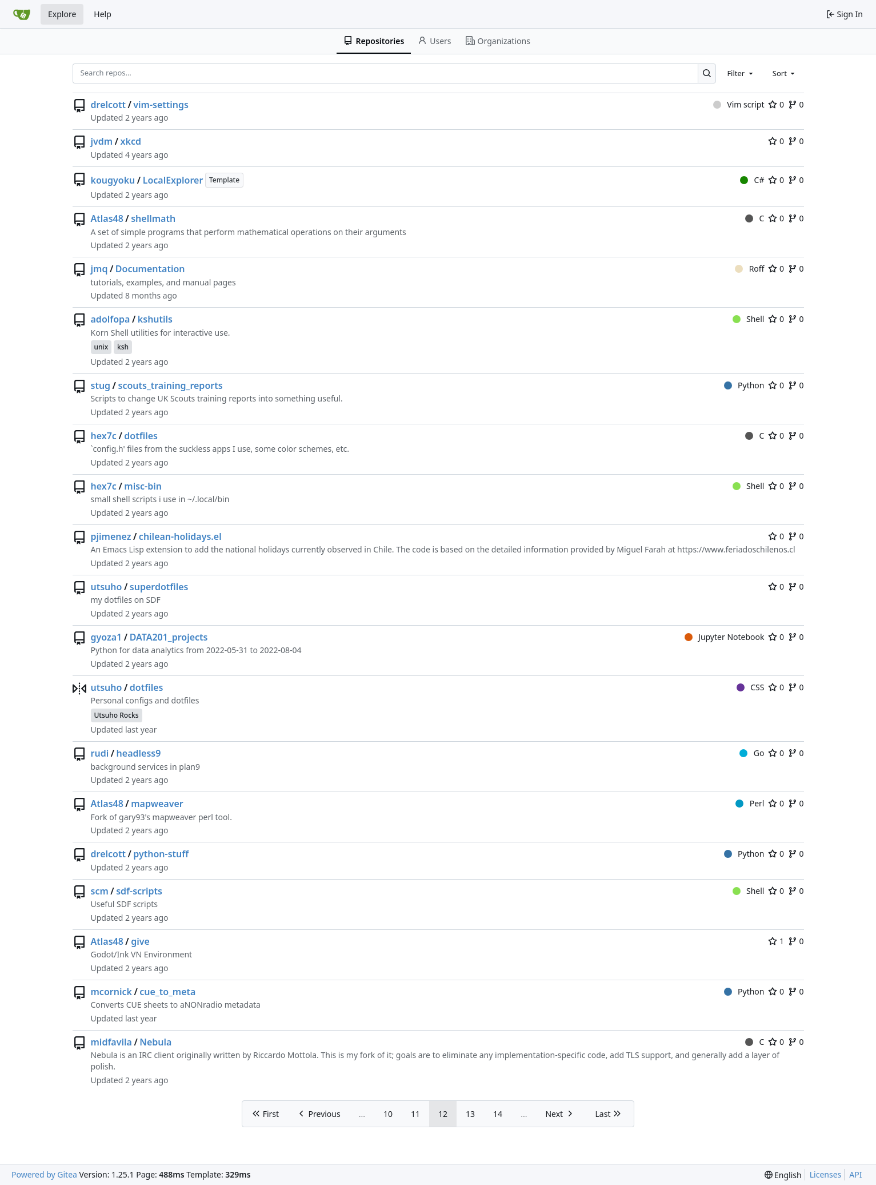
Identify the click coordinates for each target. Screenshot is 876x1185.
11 (415, 1113)
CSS (751, 687)
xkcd (131, 141)
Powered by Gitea (44, 1174)
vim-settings (161, 104)
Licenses (826, 1174)
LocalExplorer (173, 180)
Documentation (150, 269)
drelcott (108, 104)
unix (101, 347)
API (855, 1174)
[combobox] (740, 73)
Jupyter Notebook (725, 636)
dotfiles (141, 436)
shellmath (153, 218)
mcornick (111, 991)
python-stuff (161, 854)
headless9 (139, 753)
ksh (123, 347)
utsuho (106, 586)
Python (744, 385)
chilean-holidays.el (180, 536)
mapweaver (157, 803)
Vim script (739, 104)
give (140, 941)
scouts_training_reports (170, 385)
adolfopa (110, 319)
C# (752, 179)
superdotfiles (159, 586)
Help (102, 14)
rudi (100, 753)
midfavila (111, 1042)
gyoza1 (106, 637)
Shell (749, 318)
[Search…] (707, 73)
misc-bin (143, 486)
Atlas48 (107, 218)
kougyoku (113, 180)
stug (101, 385)
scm (100, 891)
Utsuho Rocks (116, 715)
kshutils (155, 319)
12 (442, 1113)
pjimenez (111, 536)
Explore (62, 14)
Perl (749, 803)
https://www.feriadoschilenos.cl (736, 549)
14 (497, 1113)
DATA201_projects (169, 637)
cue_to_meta (167, 991)
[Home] (22, 14)
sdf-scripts (139, 891)
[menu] (783, 1175)
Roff (749, 268)
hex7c (104, 436)
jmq (99, 269)
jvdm (102, 141)
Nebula (155, 1042)
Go (751, 752)
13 (470, 1113)
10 (388, 1113)
